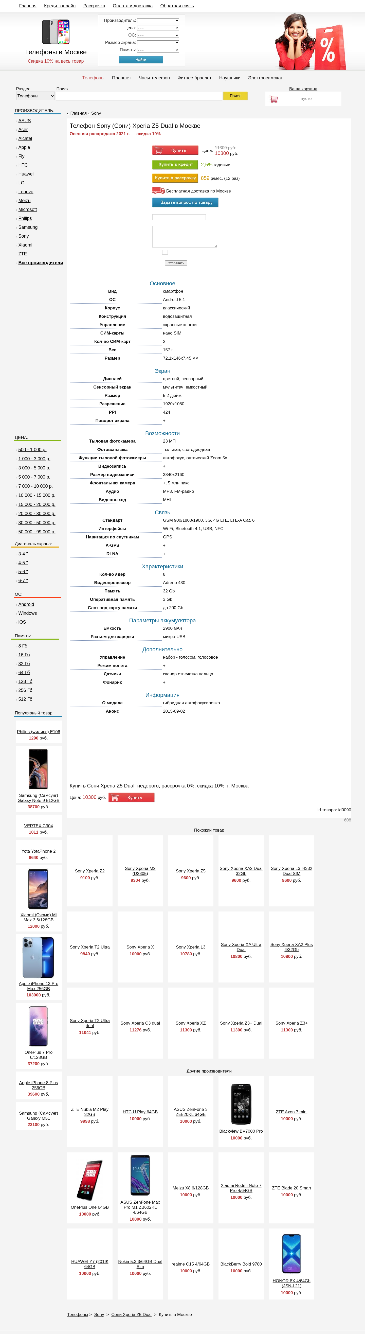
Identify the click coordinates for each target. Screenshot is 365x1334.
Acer (21, 129)
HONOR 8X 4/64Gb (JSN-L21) (292, 1283)
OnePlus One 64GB (90, 1207)
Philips (23, 218)
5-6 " (21, 571)
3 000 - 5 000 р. (34, 467)
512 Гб (23, 699)
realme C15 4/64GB (191, 1264)
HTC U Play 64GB (140, 1112)
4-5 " (21, 562)
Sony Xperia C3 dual (140, 1023)
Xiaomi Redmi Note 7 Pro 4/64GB (241, 1188)
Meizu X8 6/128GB (191, 1188)
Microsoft (26, 209)
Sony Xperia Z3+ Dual (241, 1023)
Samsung (26, 227)
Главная (28, 5)
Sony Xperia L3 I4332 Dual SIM (292, 871)
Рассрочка (94, 5)
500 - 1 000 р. (33, 449)
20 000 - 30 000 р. (37, 513)
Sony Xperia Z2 (90, 871)
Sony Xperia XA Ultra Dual (241, 947)
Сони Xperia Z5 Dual (131, 1314)
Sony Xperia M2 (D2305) (140, 871)
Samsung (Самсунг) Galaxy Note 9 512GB (38, 798)
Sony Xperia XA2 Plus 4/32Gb (291, 947)
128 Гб (23, 681)
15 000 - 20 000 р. (37, 504)
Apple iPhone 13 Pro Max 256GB (38, 986)
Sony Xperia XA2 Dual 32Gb (241, 871)
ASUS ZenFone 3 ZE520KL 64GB (191, 1112)
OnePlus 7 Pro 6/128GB (39, 1055)
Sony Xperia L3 (190, 947)
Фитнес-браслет (194, 77)
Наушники (230, 77)
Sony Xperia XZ (191, 1023)
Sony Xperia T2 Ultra (90, 947)
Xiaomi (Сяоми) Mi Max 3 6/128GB (39, 917)
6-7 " (21, 580)
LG (20, 182)
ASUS (23, 120)
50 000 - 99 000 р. (37, 531)
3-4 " (21, 553)
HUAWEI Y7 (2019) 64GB (89, 1264)
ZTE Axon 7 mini (291, 1112)
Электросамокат (265, 77)
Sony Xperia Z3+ (292, 1023)
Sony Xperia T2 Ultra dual (90, 1023)
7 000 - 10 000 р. (36, 486)
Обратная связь (177, 5)
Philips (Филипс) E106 (38, 731)
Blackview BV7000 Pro (241, 1131)
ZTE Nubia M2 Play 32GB (89, 1112)
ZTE (21, 253)
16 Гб (22, 654)
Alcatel (23, 138)
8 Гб (21, 645)
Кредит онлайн (60, 5)
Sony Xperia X (140, 947)
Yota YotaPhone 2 (39, 851)
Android (24, 604)
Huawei (24, 174)
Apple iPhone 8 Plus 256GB (38, 1085)
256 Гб (23, 690)
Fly (20, 156)
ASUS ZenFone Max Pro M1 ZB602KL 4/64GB (140, 1207)
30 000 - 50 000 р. (37, 522)
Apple (22, 147)
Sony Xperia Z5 (191, 871)
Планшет (121, 77)
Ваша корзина (303, 88)
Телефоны (93, 77)
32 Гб (22, 663)
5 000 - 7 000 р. (34, 477)
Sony (22, 236)
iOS (20, 622)
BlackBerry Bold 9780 (241, 1264)
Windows (26, 613)
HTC (21, 165)
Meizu (23, 200)
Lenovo (24, 191)
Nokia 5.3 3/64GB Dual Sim (140, 1264)
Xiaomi (23, 245)
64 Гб (22, 672)
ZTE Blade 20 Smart (291, 1188)
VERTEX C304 (38, 825)
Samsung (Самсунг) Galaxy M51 (38, 1116)
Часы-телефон (154, 77)
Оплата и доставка (133, 5)
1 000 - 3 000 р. (34, 458)
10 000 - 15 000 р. (37, 495)
